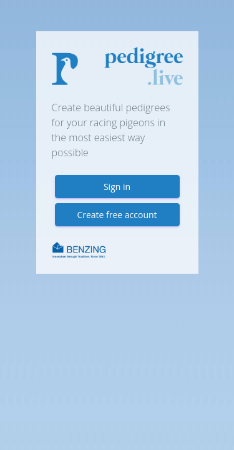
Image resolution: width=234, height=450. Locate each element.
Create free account (117, 215)
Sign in (117, 186)
